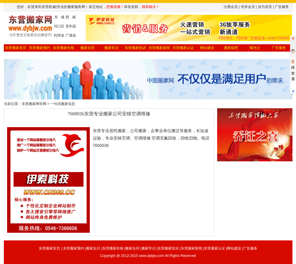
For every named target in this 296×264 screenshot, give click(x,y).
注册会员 (231, 7)
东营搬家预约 (39, 48)
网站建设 (207, 48)
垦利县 (71, 26)
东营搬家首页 (15, 48)
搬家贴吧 (231, 48)
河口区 (59, 26)
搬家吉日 (93, 248)
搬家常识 (111, 48)
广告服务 (250, 248)
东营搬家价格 (63, 48)
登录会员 (248, 7)
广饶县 (71, 35)
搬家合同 (87, 48)
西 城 (71, 17)
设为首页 (265, 7)
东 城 (59, 17)
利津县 (59, 35)
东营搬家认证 (183, 48)
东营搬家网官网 (34, 104)
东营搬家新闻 (159, 48)
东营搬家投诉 (135, 48)
